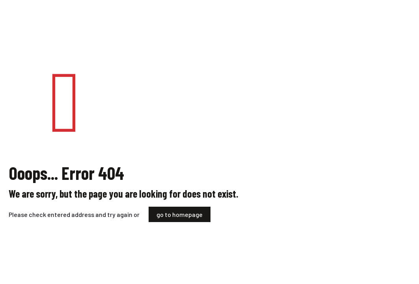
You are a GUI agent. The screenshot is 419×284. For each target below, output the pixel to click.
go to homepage (179, 214)
